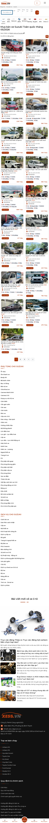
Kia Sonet (5, 759)
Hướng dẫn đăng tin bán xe (10, 803)
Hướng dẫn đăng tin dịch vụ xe (11, 809)
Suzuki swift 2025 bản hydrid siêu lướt (36, 111)
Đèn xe (3, 413)
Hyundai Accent (7, 753)
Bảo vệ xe (4, 386)
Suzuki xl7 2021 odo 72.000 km (35, 256)
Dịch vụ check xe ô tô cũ (9, 567)
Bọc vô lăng (5, 383)
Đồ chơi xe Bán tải (7, 494)
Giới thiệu (4, 787)
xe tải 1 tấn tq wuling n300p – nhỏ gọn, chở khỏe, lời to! (11, 228)
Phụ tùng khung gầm (8, 464)
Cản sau (3, 407)
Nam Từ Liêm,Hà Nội (10, 259)
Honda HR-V (6, 774)
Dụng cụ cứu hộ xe (7, 398)
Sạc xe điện (5, 476)
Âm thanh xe (5, 374)
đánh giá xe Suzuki (17, 33)
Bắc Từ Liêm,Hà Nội (34, 143)
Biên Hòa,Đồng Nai (34, 316)
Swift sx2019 (6, 198)
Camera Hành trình (7, 392)
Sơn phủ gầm (5, 561)
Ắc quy (3, 371)
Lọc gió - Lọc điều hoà (8, 434)
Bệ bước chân (5, 380)
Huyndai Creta (6, 762)
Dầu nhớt (4, 491)
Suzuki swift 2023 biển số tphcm (11, 141)
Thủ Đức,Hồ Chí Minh (10, 114)
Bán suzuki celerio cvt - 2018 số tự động (12, 111)
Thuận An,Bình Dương (34, 229)
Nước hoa (4, 446)
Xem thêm (5, 65)
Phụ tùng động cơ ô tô (8, 485)
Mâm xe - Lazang (7, 449)
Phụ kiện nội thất (6, 467)
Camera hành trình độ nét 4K (10, 818)
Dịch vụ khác (5, 585)
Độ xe (3, 573)
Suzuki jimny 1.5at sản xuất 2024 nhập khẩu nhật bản (11, 170)
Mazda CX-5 (5, 771)
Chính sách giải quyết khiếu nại (11, 796)
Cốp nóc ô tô (5, 416)
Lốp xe (3, 437)
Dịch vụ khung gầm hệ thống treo (12, 558)
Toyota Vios (5, 756)
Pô (2, 458)
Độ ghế (3, 537)
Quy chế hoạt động (7, 790)
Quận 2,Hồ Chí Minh (34, 56)
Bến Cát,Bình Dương (34, 202)
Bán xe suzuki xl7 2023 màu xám (36, 82)
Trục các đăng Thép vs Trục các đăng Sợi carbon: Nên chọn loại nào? (24, 641)
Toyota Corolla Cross (8, 765)
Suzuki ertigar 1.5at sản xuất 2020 (36, 170)
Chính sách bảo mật (7, 793)
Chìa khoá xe (5, 389)
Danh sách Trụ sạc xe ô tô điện (11, 812)
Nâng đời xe (5, 576)
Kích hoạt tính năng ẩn (8, 531)
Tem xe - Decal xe (7, 582)
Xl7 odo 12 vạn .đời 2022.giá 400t (11, 313)
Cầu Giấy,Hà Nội (8, 83)
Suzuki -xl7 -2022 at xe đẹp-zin (11, 256)
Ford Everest (6, 768)
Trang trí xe (5, 455)
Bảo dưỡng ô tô (6, 549)
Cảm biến (4, 401)
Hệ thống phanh (6, 428)
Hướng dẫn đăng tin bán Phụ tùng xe (13, 806)
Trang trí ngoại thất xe (8, 540)
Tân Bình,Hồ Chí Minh (10, 56)
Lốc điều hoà (5, 431)
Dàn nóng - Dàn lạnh (8, 419)
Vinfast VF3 (5, 747)
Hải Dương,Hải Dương (10, 288)
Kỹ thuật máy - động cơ (9, 555)
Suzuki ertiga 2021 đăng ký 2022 (11, 53)
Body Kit (4, 377)
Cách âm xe (5, 519)
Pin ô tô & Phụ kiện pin (8, 506)
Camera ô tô (5, 395)
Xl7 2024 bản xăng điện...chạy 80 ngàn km (36, 199)
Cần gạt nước (5, 404)
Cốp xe (3, 525)
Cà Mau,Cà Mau (8, 200)
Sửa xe (3, 579)
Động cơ (4, 488)
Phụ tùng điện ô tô (7, 503)
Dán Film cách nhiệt (7, 522)
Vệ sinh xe (4, 497)
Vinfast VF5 (5, 750)
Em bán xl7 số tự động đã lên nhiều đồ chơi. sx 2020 (12, 342)
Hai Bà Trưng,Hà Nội (10, 173)
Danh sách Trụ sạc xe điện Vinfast (12, 815)
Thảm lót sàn (5, 479)
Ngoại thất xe (5, 452)
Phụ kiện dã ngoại (7, 461)
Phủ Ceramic (5, 546)
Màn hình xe (5, 443)
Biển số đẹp (5, 500)
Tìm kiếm (38, 12)
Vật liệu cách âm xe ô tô (9, 482)
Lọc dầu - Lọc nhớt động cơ (10, 440)
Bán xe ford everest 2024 (11, 82)
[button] (15, 13)
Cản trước (4, 410)
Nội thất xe (4, 528)
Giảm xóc (4, 422)
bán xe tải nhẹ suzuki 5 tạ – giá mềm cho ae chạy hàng (10, 285)
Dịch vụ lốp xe (6, 534)
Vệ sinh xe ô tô (6, 552)
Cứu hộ (3, 564)
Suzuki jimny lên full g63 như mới (36, 53)
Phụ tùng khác (6, 473)
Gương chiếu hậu (7, 425)
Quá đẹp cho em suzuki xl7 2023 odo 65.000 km (36, 313)
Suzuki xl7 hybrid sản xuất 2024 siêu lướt (36, 141)
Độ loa (3, 570)
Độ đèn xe (4, 543)
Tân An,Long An (8, 231)
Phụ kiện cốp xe (6, 470)
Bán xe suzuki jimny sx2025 (36, 285)
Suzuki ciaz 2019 (32, 228)
